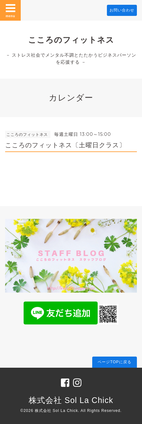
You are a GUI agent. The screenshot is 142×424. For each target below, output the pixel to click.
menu (10, 10)
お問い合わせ (121, 10)
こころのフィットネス (71, 40)
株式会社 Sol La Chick (71, 400)
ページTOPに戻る (114, 362)
